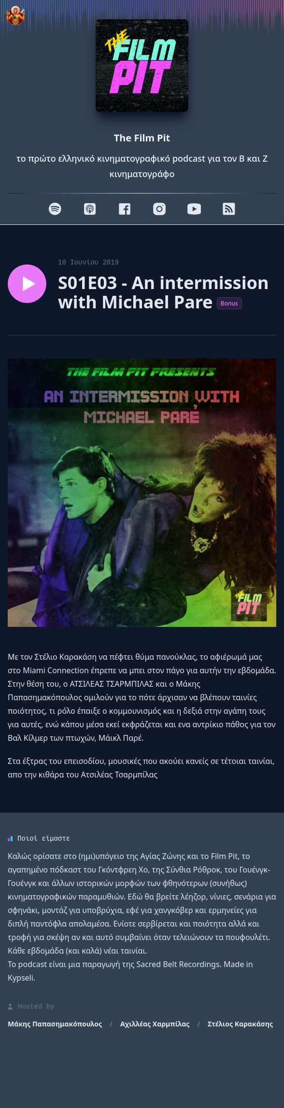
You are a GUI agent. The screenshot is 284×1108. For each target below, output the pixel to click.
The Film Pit (142, 137)
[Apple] (90, 209)
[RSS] (229, 209)
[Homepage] (142, 65)
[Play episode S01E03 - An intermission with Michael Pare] (27, 283)
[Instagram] (159, 209)
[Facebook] (124, 209)
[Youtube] (194, 209)
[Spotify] (55, 209)
